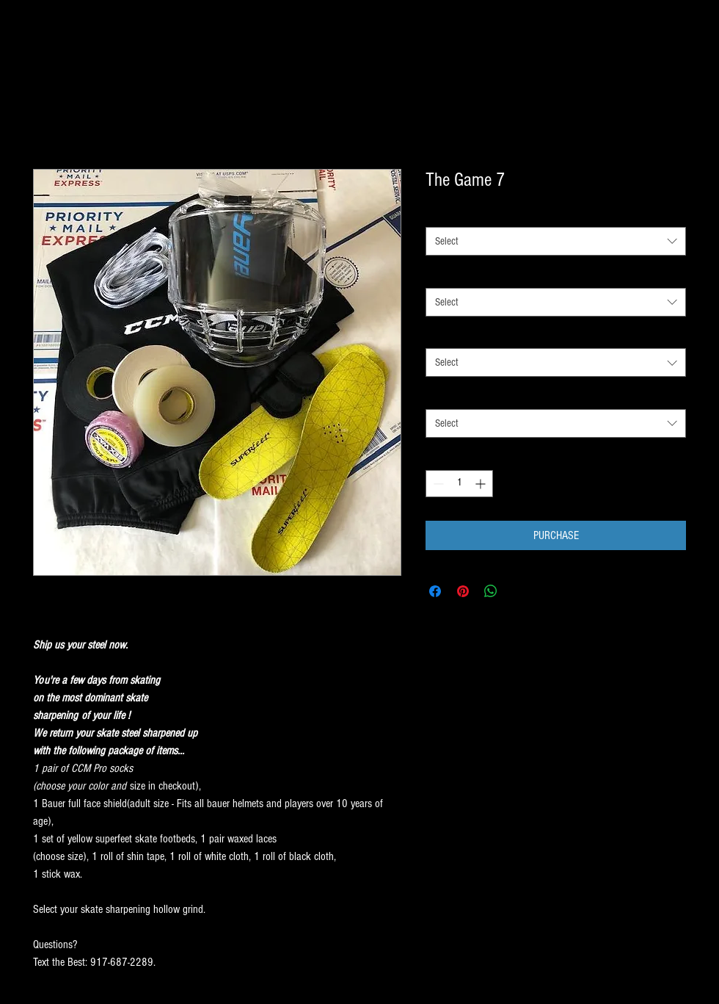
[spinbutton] (459, 483)
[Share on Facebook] (435, 591)
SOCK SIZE (449, 214)
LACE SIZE (448, 335)
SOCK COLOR (453, 274)
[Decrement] (437, 483)
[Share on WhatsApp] (491, 591)
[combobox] (556, 241)
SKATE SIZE (450, 395)
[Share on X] (519, 591)
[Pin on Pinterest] (463, 591)
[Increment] (481, 483)
